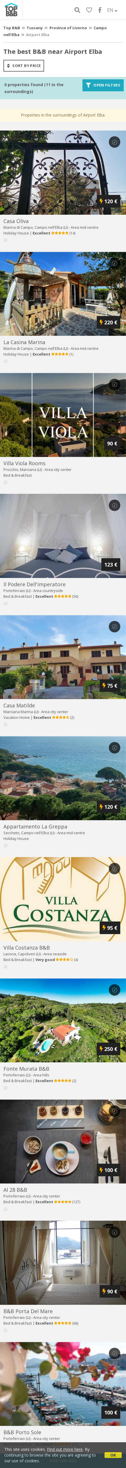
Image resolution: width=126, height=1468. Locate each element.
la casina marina (24, 342)
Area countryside (48, 590)
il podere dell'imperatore (34, 584)
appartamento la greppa (35, 826)
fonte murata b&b (26, 1068)
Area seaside (55, 953)
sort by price (24, 65)
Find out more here (65, 1449)
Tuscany (35, 27)
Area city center (58, 469)
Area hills (41, 1075)
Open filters (103, 85)
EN (112, 10)
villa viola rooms (24, 463)
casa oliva (16, 221)
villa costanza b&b (26, 947)
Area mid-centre (85, 227)
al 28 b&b (15, 1189)
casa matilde (19, 705)
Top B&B (11, 27)
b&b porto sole (22, 1432)
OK (113, 1455)
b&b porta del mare (28, 1311)
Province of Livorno (68, 27)
